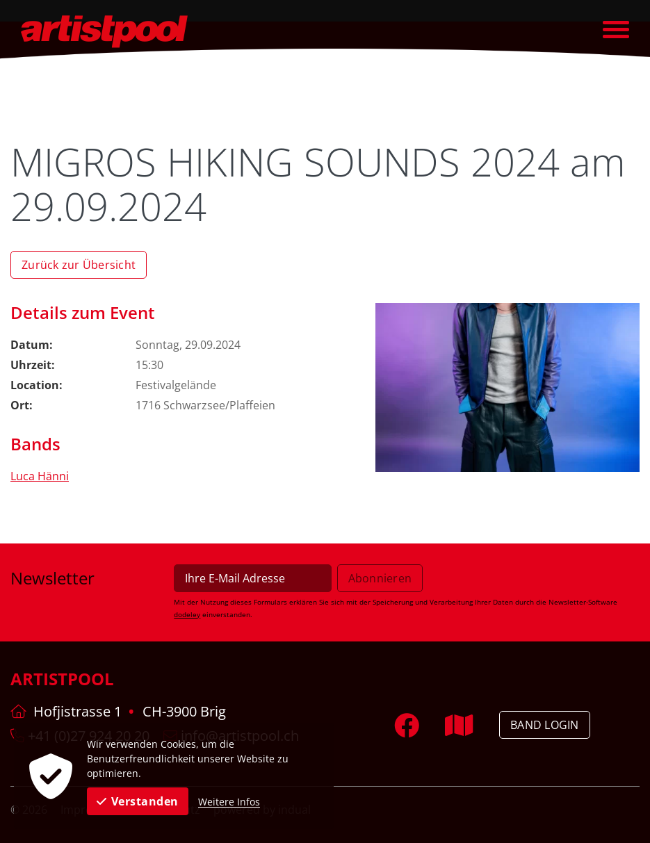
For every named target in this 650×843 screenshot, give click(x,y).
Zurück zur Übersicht (79, 264)
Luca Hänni (39, 476)
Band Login (544, 724)
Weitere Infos (229, 801)
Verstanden (138, 801)
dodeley (187, 614)
